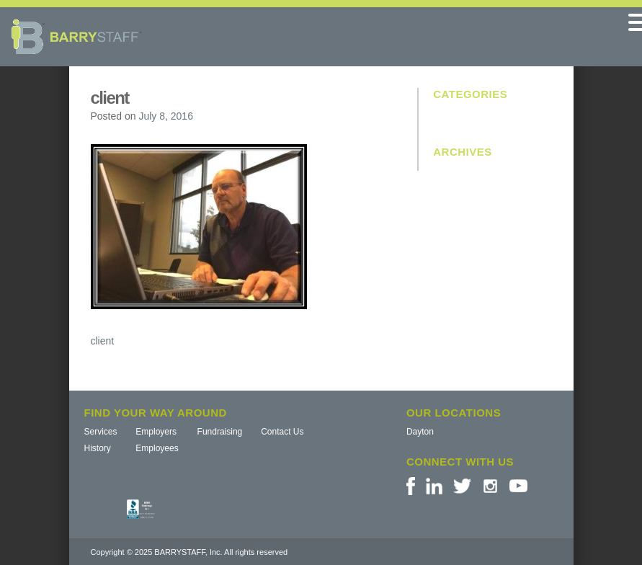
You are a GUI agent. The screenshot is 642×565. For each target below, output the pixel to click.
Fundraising (220, 432)
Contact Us (282, 432)
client (103, 341)
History (97, 448)
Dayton (420, 432)
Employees (156, 448)
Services (100, 432)
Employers (156, 432)
